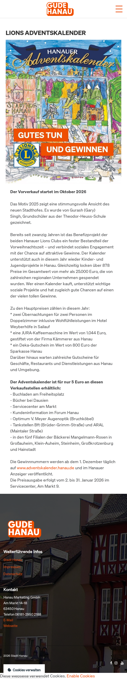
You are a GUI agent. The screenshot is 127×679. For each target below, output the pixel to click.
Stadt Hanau (12, 559)
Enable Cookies (81, 676)
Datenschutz (12, 574)
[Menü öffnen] (119, 9)
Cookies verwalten (24, 670)
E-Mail (8, 620)
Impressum (11, 566)
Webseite (10, 625)
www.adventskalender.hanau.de (45, 467)
